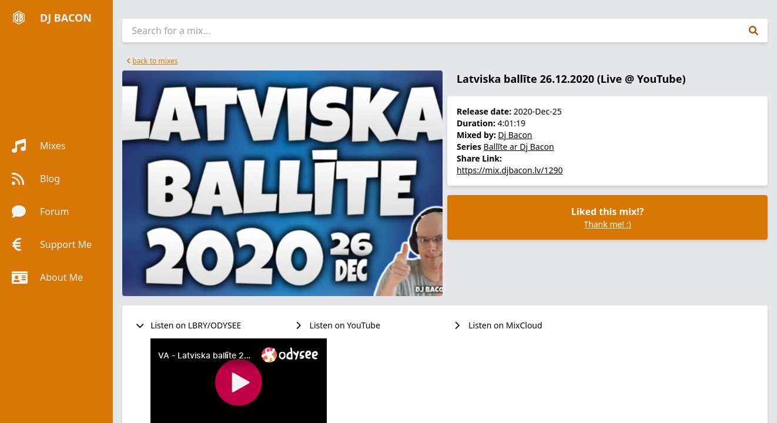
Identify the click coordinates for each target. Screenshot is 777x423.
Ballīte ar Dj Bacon (519, 146)
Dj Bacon (515, 134)
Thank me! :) (607, 224)
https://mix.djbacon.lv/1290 (509, 170)
